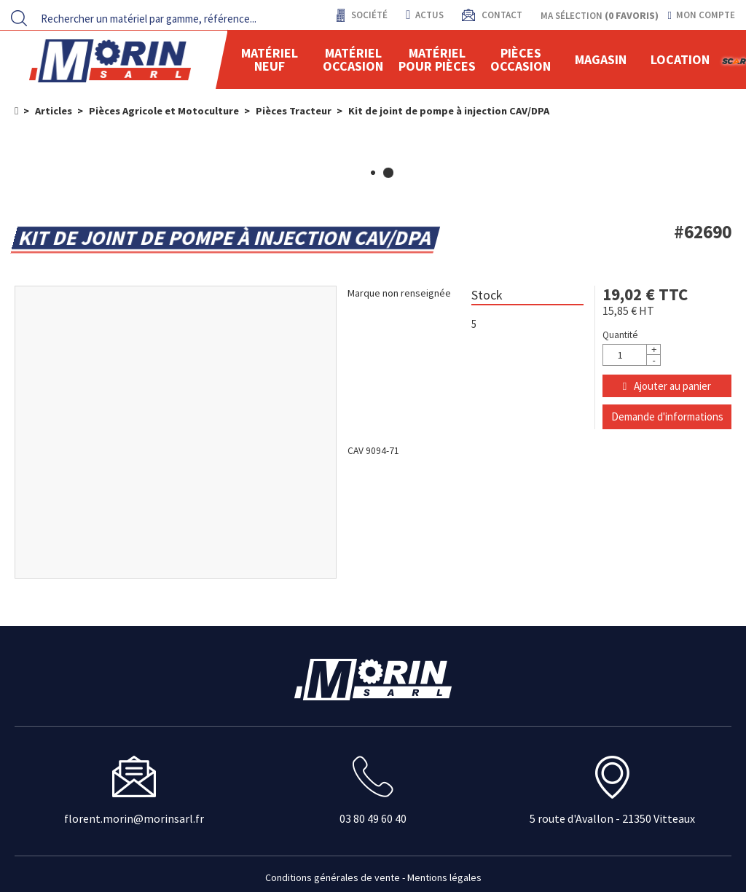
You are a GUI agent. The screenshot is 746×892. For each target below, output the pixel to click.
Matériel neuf (269, 59)
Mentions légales (444, 877)
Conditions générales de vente (332, 877)
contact (500, 15)
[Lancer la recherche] (19, 18)
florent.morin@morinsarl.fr (134, 818)
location (680, 59)
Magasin (601, 59)
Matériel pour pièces (437, 59)
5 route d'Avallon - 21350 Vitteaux (612, 818)
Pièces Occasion (520, 59)
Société (368, 15)
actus (424, 15)
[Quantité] (631, 355)
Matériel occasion (353, 59)
